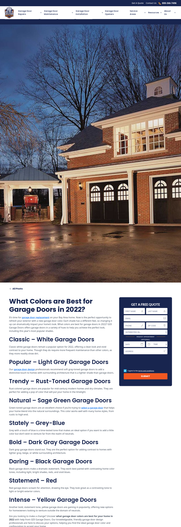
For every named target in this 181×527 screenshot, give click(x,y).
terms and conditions (146, 371)
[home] (10, 13)
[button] (29, 12)
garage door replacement (35, 317)
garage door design (24, 369)
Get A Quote (138, 3)
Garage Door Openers (112, 13)
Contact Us (151, 3)
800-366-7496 (169, 3)
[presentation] (145, 361)
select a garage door (92, 407)
